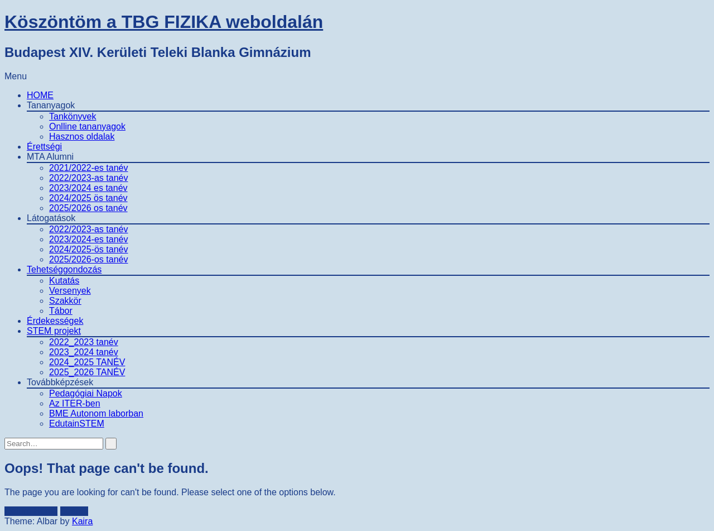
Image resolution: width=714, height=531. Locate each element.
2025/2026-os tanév (88, 259)
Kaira (82, 521)
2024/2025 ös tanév (88, 198)
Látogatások (51, 218)
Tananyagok (51, 105)
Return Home (30, 511)
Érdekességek (55, 321)
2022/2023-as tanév (88, 178)
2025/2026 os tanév (88, 208)
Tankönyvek (73, 116)
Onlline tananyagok (87, 126)
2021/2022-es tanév (88, 168)
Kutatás (64, 280)
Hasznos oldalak (81, 136)
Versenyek (70, 290)
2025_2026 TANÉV (87, 372)
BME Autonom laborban (96, 413)
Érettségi (44, 146)
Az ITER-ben (74, 403)
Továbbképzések (60, 382)
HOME (40, 95)
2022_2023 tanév (83, 342)
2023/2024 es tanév (88, 188)
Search (74, 511)
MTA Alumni (50, 156)
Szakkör (65, 300)
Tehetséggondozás (64, 269)
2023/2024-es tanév (88, 239)
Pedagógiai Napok (85, 393)
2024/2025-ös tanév (88, 249)
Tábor (61, 310)
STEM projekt (54, 331)
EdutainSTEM (76, 423)
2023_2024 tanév (83, 352)
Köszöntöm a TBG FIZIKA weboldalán (163, 22)
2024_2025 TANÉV (87, 362)
